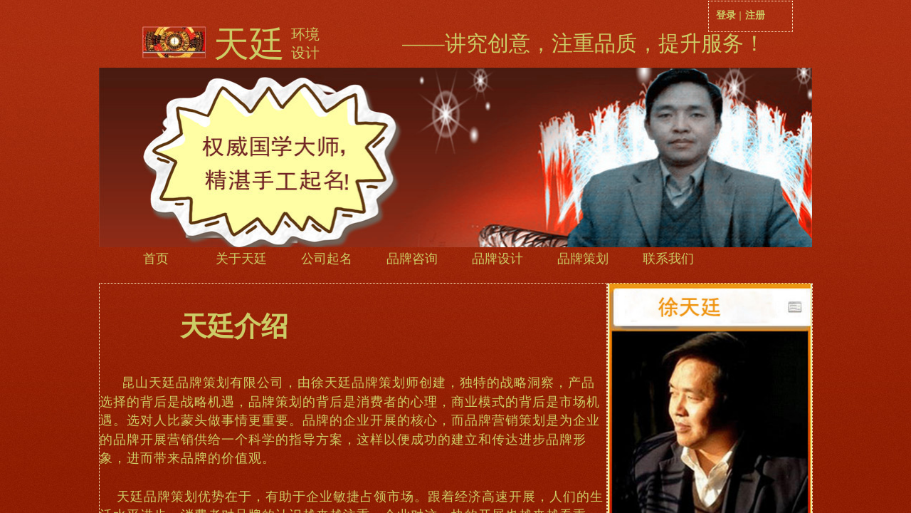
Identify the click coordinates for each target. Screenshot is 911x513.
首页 (156, 259)
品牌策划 (583, 259)
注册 (755, 15)
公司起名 (326, 259)
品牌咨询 (412, 259)
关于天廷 (241, 259)
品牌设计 (497, 259)
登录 (726, 15)
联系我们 (668, 259)
